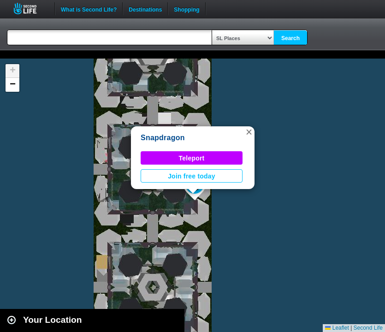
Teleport (192, 158)
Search (290, 38)
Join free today (191, 176)
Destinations (145, 8)
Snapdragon (163, 138)
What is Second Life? (89, 8)
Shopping (186, 8)
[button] (249, 131)
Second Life (30, 8)
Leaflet (337, 328)
